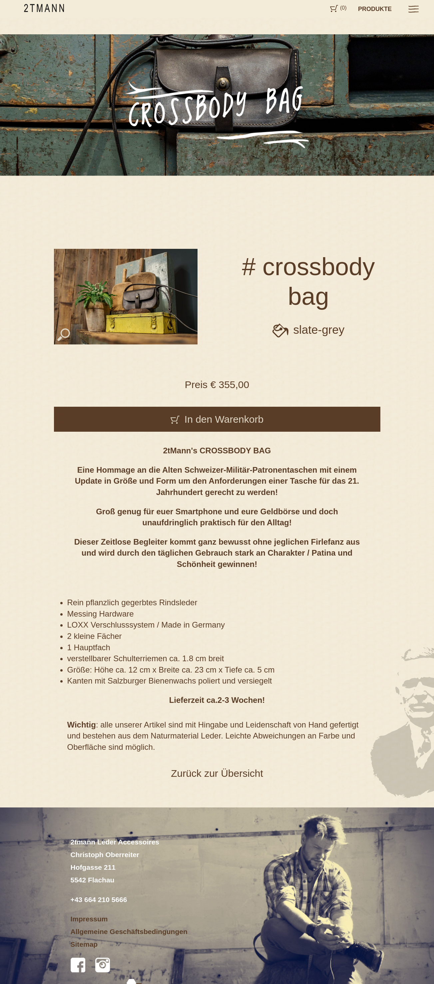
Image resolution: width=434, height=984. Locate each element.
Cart (334, 8)
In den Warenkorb (224, 419)
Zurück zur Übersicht (217, 773)
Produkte (375, 9)
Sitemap (84, 944)
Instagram (102, 965)
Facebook (78, 965)
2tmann (44, 8)
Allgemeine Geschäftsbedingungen (129, 931)
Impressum (89, 919)
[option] (217, 105)
